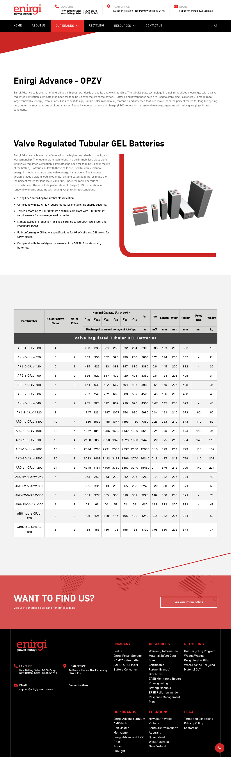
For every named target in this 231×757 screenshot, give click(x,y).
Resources (125, 25)
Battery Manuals (160, 688)
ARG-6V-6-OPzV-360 (29, 495)
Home (18, 25)
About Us (39, 25)
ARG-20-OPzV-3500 (29, 458)
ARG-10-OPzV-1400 (29, 421)
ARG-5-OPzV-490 (29, 375)
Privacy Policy (158, 683)
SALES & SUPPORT (126, 665)
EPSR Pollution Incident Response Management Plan (165, 697)
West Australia (159, 741)
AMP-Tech (120, 723)
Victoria (154, 723)
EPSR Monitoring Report (165, 678)
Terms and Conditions (198, 718)
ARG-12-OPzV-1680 (29, 430)
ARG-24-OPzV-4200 (29, 467)
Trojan (118, 746)
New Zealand (157, 746)
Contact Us (154, 25)
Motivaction (121, 732)
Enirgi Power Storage (128, 655)
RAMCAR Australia (126, 660)
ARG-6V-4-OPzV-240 (29, 476)
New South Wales (160, 718)
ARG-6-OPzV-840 (29, 403)
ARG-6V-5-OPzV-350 (29, 486)
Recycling (96, 25)
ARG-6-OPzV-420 (29, 366)
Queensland (157, 737)
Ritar (117, 741)
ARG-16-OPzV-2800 (29, 449)
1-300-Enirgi (90, 10)
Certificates (156, 665)
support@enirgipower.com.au (196, 10)
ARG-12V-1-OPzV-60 (29, 504)
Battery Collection (126, 669)
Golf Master (121, 728)
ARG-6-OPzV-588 (29, 384)
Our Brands (67, 25)
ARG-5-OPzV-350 (29, 357)
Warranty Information (163, 651)
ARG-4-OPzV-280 (29, 348)
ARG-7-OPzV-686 (29, 394)
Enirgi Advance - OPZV (129, 737)
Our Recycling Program (199, 651)
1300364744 (90, 13)
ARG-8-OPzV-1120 (29, 412)
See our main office (189, 602)
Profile (118, 651)
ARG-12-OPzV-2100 (29, 440)
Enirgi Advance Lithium (129, 718)
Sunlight (119, 751)
